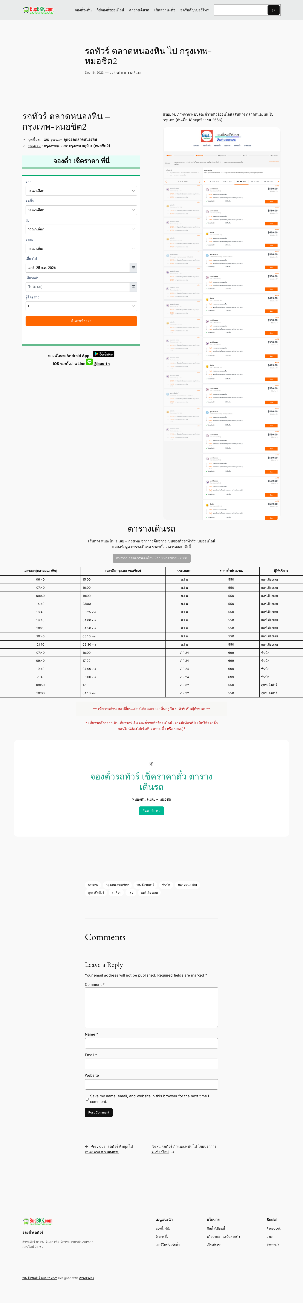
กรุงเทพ (93, 885)
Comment (95, 984)
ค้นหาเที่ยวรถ (151, 810)
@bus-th (98, 364)
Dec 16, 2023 (94, 72)
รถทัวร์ (116, 892)
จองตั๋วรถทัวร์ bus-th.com (39, 1278)
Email (91, 1055)
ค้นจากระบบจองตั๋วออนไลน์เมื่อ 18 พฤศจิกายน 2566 (151, 558)
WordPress (86, 1278)
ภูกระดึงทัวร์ (96, 892)
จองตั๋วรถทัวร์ (145, 885)
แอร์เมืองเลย (149, 892)
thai (116, 72)
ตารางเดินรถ (132, 72)
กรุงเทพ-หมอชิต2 (117, 885)
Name (91, 1034)
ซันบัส (166, 885)
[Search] (274, 10)
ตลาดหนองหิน (187, 885)
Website (92, 1075)
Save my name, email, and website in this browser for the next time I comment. (149, 1099)
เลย (131, 892)
